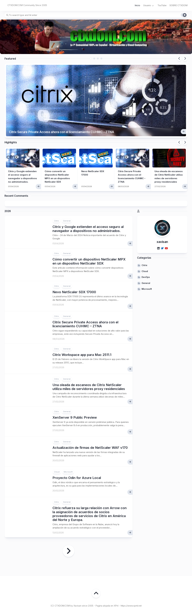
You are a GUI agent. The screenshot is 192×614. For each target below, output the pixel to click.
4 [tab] (101, 58)
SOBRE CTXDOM (179, 5)
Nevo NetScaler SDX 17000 (74, 277)
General (66, 205)
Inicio (137, 5)
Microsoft (68, 456)
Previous (179, 58)
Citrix (56, 205)
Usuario (147, 5)
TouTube (162, 5)
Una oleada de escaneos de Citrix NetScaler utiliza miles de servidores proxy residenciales (169, 162)
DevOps (146, 261)
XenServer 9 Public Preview (74, 402)
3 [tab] (98, 58)
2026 (7, 195)
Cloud (57, 456)
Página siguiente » (69, 536)
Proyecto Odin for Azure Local (76, 463)
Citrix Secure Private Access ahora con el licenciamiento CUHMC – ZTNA (69, 116)
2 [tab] (94, 58)
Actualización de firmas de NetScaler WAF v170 (90, 432)
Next (185, 58)
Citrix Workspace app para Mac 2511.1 (81, 339)
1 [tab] (91, 58)
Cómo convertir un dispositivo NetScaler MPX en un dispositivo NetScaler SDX (89, 246)
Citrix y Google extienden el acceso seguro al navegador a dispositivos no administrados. (21, 162)
